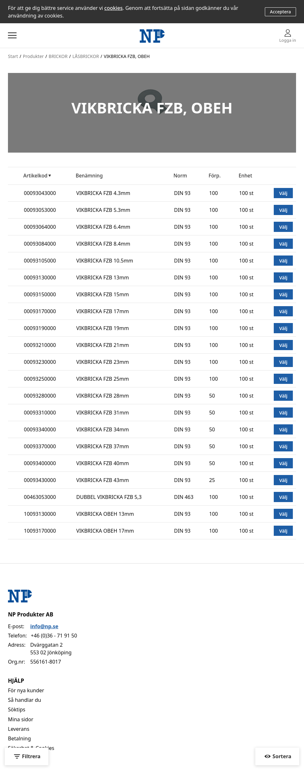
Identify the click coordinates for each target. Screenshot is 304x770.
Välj (283, 193)
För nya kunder (26, 690)
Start (13, 56)
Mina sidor (20, 719)
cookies (113, 7)
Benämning (89, 175)
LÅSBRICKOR (85, 56)
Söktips (16, 709)
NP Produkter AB (30, 614)
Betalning (19, 738)
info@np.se (44, 626)
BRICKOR (58, 56)
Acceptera (280, 12)
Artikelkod (35, 175)
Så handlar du (24, 699)
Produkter (33, 56)
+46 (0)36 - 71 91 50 (54, 635)
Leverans (18, 728)
